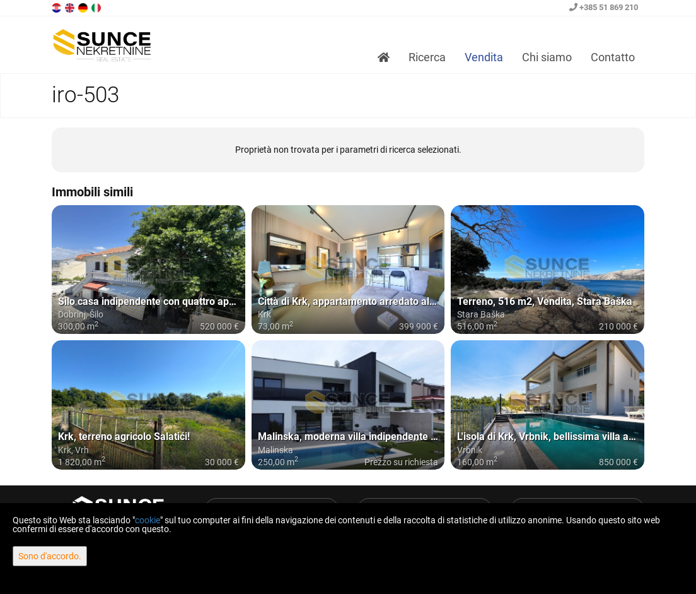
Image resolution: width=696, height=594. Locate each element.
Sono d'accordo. (49, 556)
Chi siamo (547, 57)
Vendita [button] (484, 57)
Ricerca (427, 57)
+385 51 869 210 (603, 7)
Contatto (613, 57)
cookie (147, 520)
